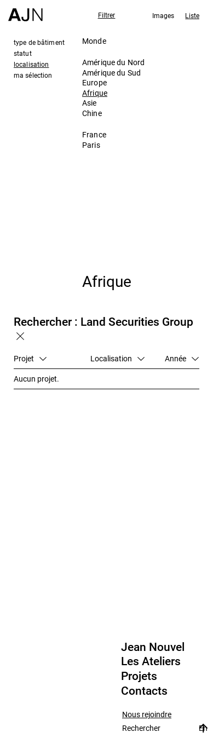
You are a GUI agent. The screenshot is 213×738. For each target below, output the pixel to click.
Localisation (117, 358)
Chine (92, 113)
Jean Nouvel (153, 647)
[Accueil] (25, 10)
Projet (30, 358)
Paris (91, 145)
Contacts (144, 691)
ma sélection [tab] (33, 75)
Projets (139, 676)
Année (182, 358)
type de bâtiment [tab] (39, 42)
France (94, 134)
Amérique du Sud (111, 72)
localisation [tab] (31, 64)
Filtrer (107, 14)
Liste (192, 15)
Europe (94, 82)
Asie (89, 102)
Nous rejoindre (146, 714)
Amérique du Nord (113, 62)
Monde (94, 41)
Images (163, 15)
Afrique (94, 93)
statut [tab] (23, 53)
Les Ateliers (151, 661)
